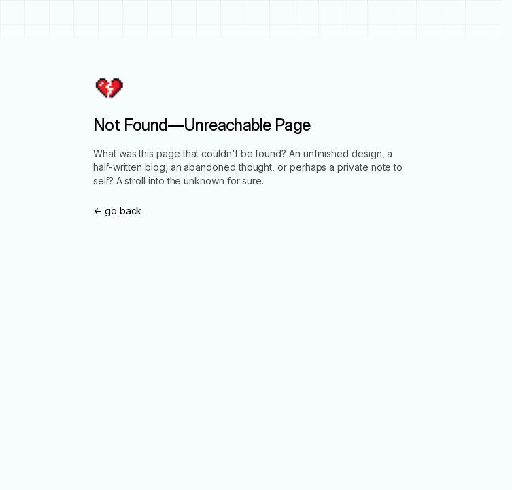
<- (117, 210)
